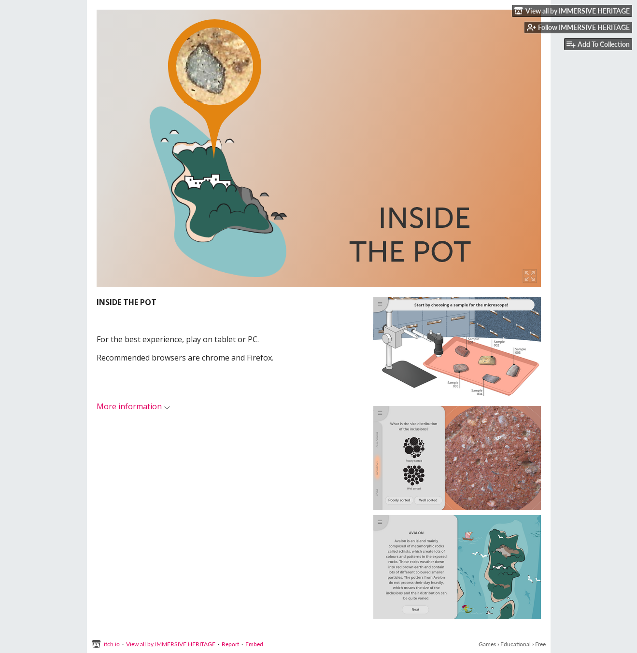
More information (133, 406)
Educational (515, 644)
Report (230, 644)
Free (540, 644)
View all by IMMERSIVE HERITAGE (170, 644)
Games (487, 644)
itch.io (112, 644)
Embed (254, 644)
